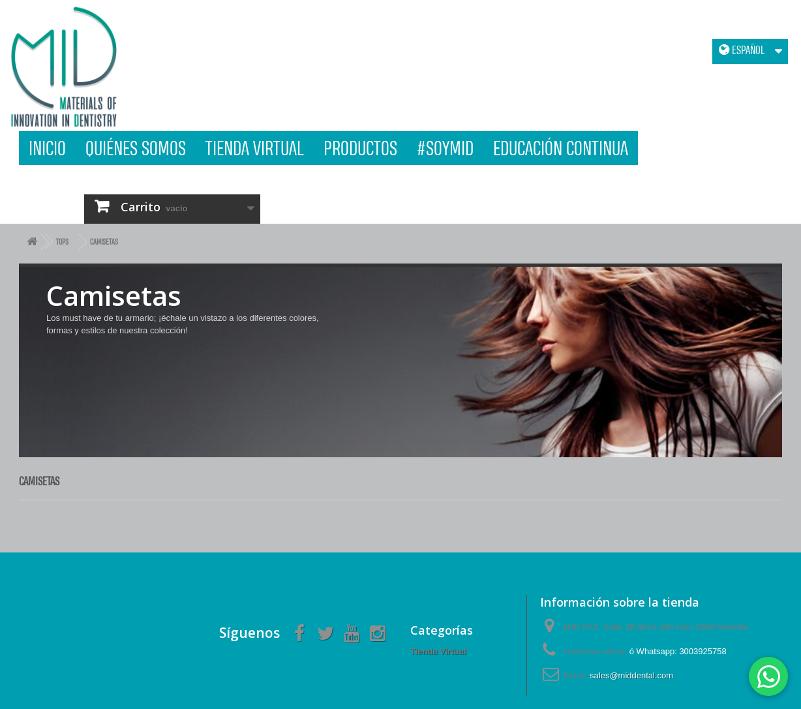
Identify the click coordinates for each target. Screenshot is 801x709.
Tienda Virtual (254, 147)
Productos (360, 147)
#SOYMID (445, 147)
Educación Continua (560, 147)
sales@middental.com (631, 675)
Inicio (47, 147)
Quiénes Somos (135, 147)
